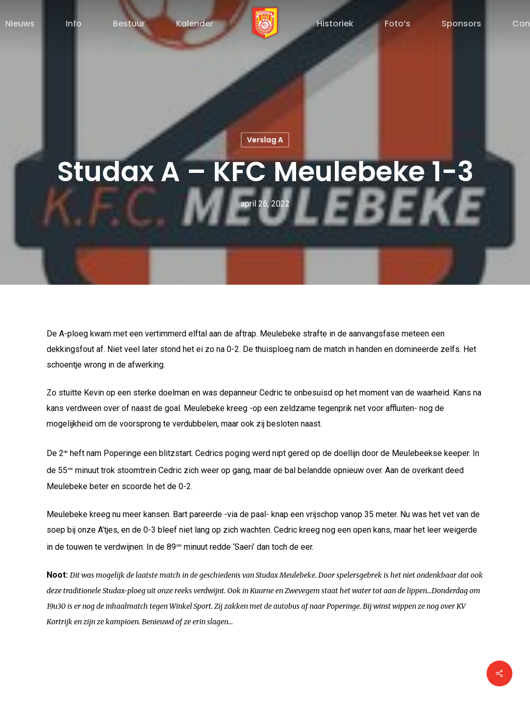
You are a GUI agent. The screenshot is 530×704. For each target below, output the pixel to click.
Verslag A (265, 140)
